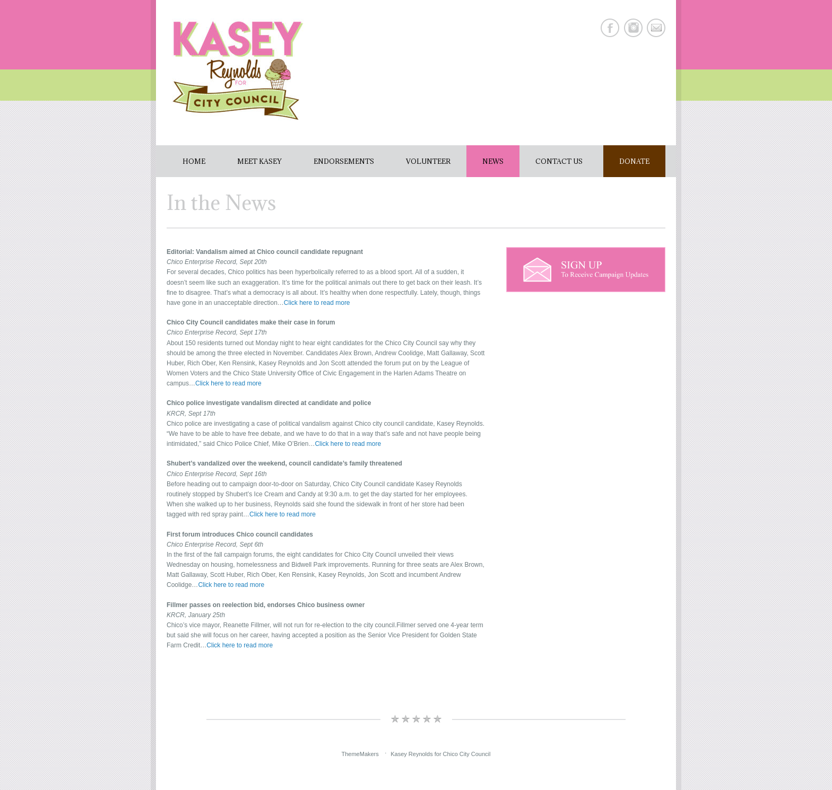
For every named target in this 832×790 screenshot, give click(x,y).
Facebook (610, 28)
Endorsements (344, 161)
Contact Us (559, 161)
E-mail (656, 28)
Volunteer (428, 161)
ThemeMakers (359, 753)
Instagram (633, 28)
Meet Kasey (259, 161)
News (493, 161)
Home (194, 161)
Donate (634, 161)
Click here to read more (317, 302)
